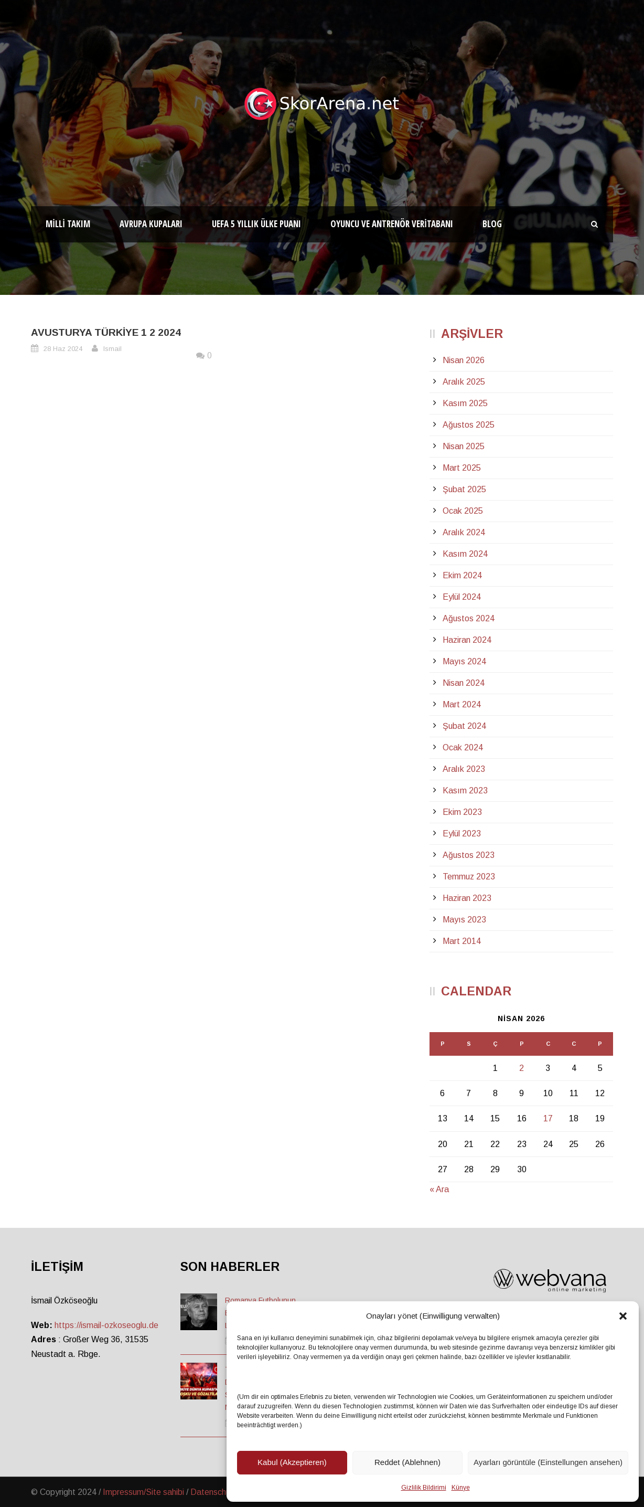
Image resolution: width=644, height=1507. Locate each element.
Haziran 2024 (467, 639)
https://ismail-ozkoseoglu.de (106, 1325)
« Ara (439, 1189)
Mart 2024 (462, 704)
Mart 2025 (462, 467)
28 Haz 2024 (63, 349)
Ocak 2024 (463, 747)
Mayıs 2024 (464, 661)
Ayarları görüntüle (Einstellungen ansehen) (548, 1462)
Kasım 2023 (465, 790)
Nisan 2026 (464, 360)
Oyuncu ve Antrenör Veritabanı (391, 224)
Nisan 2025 (464, 446)
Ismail (112, 349)
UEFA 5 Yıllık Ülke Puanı (256, 224)
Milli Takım (68, 224)
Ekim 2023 (462, 812)
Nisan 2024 (464, 682)
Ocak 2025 (463, 510)
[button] (623, 1316)
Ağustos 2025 (469, 424)
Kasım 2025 (465, 403)
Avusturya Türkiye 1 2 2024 (106, 332)
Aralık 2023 (464, 769)
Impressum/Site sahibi (143, 1492)
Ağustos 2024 (469, 618)
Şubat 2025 (464, 489)
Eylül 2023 (462, 833)
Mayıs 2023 (464, 919)
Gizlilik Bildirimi (423, 1487)
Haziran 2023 (467, 898)
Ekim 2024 (462, 575)
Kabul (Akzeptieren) (292, 1462)
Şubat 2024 (464, 725)
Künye (461, 1487)
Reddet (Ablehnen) (407, 1462)
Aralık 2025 (464, 381)
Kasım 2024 (465, 553)
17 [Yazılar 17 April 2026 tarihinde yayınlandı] (548, 1118)
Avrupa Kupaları (151, 224)
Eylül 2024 (462, 596)
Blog (492, 224)
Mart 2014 (462, 941)
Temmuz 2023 (469, 876)
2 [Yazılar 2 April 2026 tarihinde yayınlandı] (521, 1068)
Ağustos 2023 (469, 855)
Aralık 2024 (464, 532)
